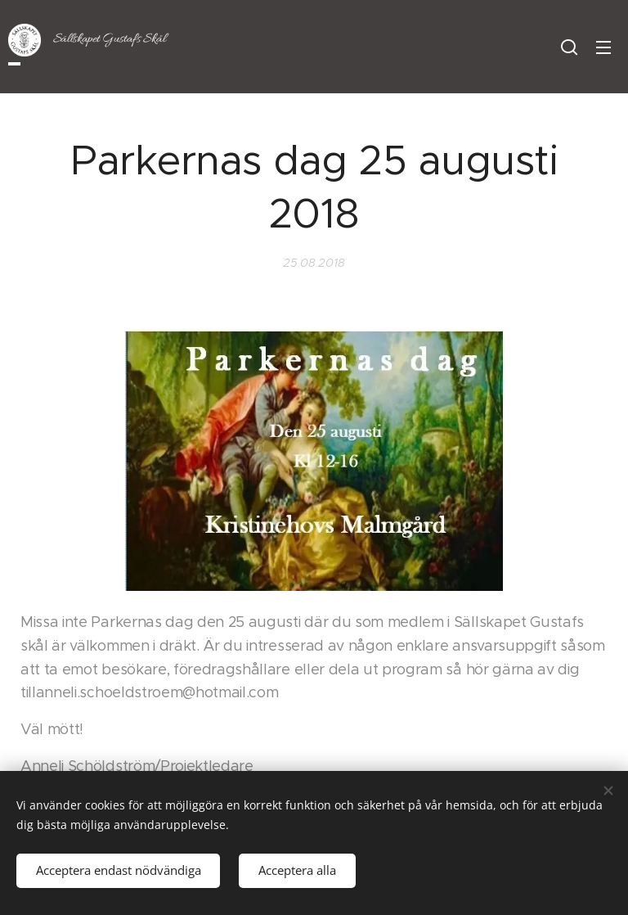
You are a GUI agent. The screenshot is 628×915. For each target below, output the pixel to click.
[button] (569, 46)
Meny (603, 47)
